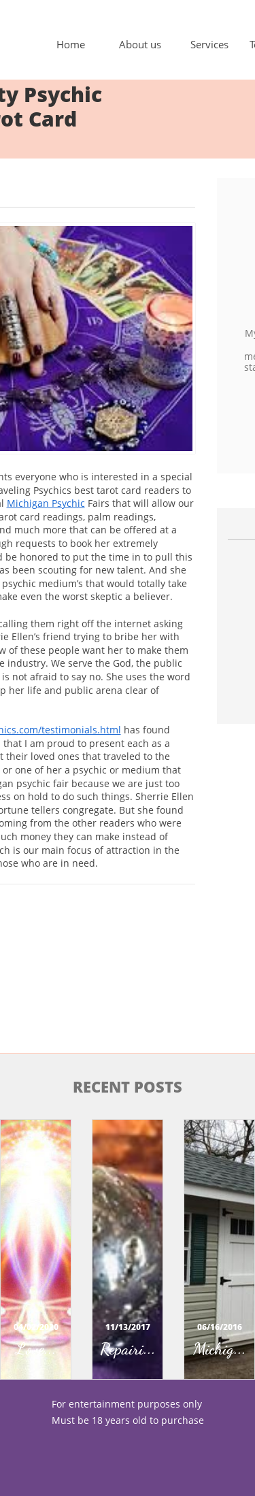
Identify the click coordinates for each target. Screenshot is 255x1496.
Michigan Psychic (46, 503)
